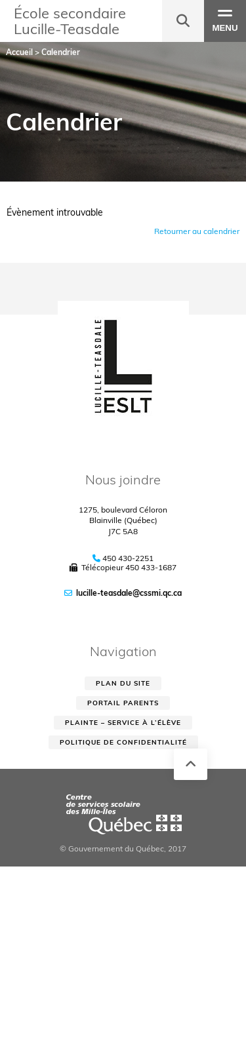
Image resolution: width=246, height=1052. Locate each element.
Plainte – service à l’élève (123, 722)
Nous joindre (123, 479)
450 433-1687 (150, 567)
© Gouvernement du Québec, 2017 (123, 848)
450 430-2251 (128, 558)
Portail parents (123, 703)
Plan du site (123, 683)
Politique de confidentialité (123, 742)
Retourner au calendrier (196, 231)
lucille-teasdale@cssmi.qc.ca (129, 593)
